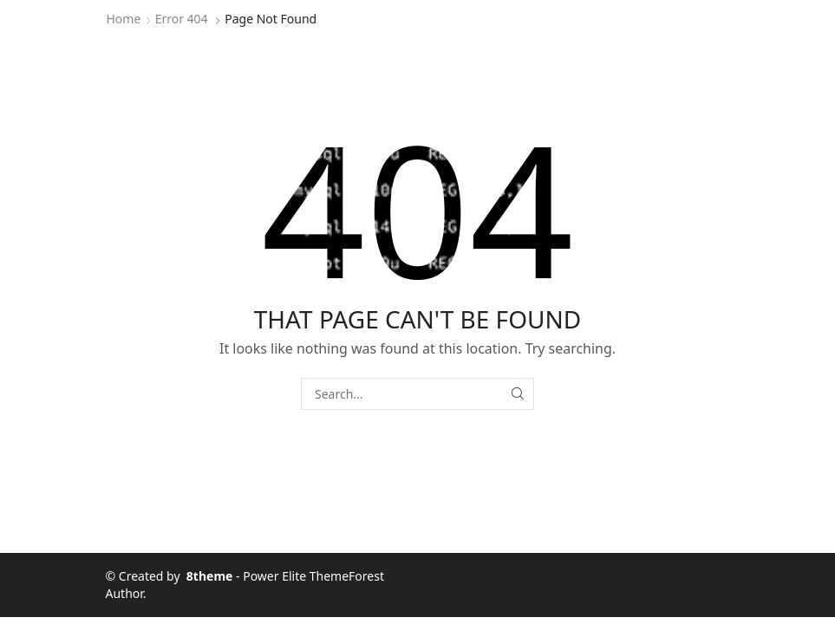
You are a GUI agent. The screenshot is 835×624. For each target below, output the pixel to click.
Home (124, 18)
